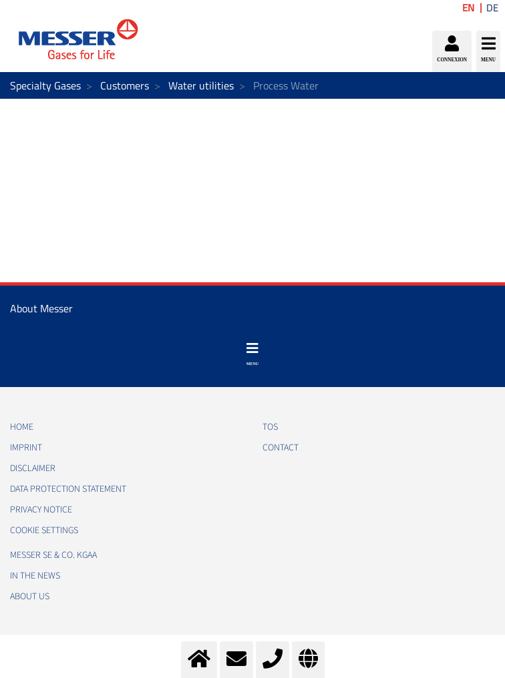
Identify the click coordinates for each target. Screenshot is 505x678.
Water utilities (201, 85)
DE (492, 7)
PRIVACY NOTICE (41, 510)
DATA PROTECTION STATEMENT (68, 489)
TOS (270, 427)
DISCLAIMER (32, 468)
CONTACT (281, 447)
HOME (21, 427)
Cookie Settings (44, 530)
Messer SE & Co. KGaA (53, 555)
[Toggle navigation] (252, 354)
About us (29, 596)
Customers (124, 85)
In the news (35, 576)
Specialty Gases (45, 85)
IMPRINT (26, 447)
